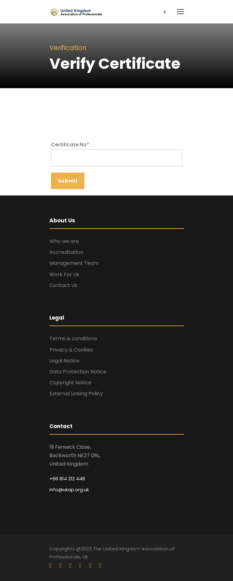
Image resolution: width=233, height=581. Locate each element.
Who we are (64, 241)
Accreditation (66, 252)
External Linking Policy (76, 393)
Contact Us (63, 285)
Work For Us (64, 274)
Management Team (74, 263)
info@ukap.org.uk (69, 489)
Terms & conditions (73, 338)
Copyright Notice (70, 382)
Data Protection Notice (77, 371)
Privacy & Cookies (71, 349)
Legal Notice (64, 360)
